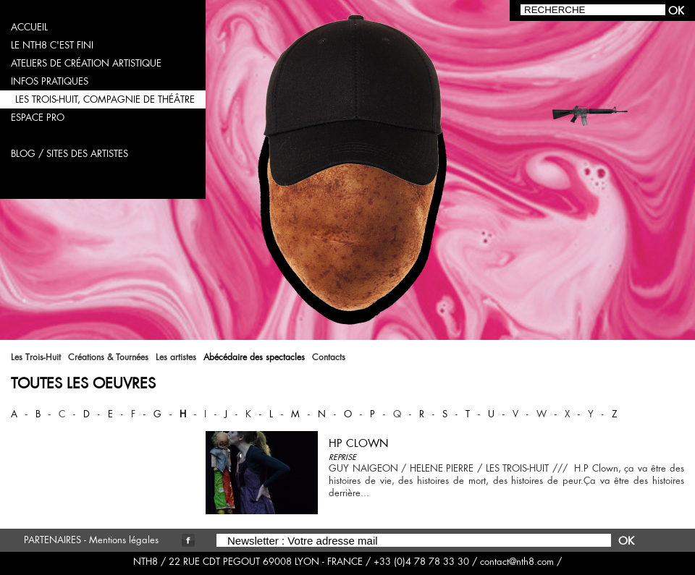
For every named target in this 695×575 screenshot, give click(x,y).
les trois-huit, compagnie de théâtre (105, 99)
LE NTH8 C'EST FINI (52, 45)
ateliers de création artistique (86, 63)
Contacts (328, 357)
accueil (29, 27)
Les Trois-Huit (36, 357)
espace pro (37, 117)
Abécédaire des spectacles (254, 357)
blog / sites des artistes (69, 154)
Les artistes (176, 357)
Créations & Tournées (108, 357)
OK (626, 541)
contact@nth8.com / (521, 561)
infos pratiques (49, 81)
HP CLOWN (359, 443)
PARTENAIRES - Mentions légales (91, 540)
